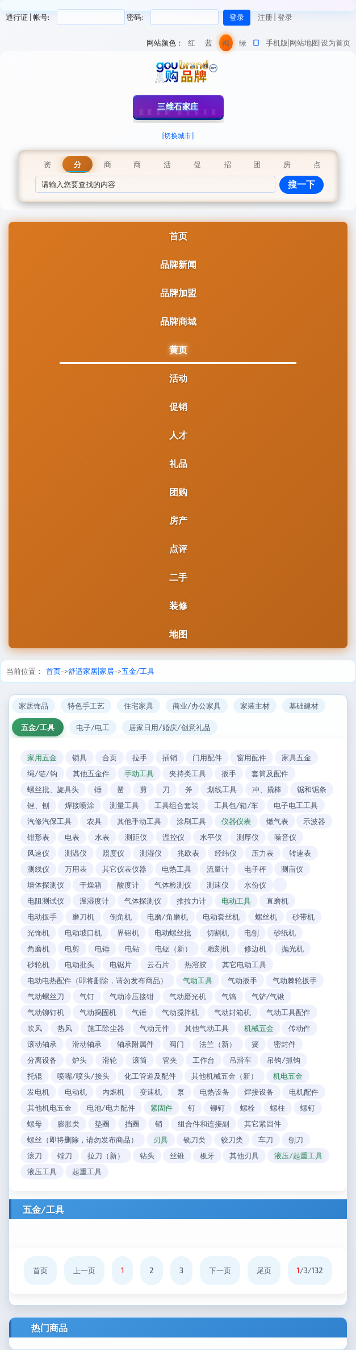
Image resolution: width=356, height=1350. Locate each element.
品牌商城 (178, 321)
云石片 (158, 964)
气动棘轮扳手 (295, 980)
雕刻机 (218, 948)
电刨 (251, 932)
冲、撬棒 (267, 789)
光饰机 (38, 932)
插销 (169, 757)
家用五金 (42, 757)
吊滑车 (240, 1060)
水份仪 (255, 884)
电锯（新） (173, 948)
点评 (178, 548)
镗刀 (64, 1155)
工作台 (203, 1060)
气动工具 (197, 980)
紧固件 (161, 1107)
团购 (178, 491)
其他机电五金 (49, 1107)
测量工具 (124, 805)
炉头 (79, 1060)
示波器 (314, 821)
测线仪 (38, 868)
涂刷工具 (191, 821)
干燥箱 (90, 884)
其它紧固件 (262, 1123)
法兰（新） (217, 1044)
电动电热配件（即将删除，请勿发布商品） (97, 980)
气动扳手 (242, 980)
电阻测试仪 (45, 900)
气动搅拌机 (180, 1012)
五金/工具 (138, 671)
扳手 (228, 773)
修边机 (255, 948)
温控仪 (173, 837)
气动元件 (154, 1028)
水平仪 (211, 837)
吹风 (34, 1028)
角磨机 (38, 948)
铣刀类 (194, 1139)
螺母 (34, 1123)
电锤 (102, 948)
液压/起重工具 (298, 1155)
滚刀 (34, 1155)
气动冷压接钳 (132, 996)
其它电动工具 (244, 964)
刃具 (160, 1139)
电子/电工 (93, 727)
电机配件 (304, 1091)
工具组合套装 (176, 805)
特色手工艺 (86, 705)
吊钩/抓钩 (283, 1060)
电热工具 (176, 868)
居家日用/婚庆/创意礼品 (170, 727)
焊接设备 (259, 1091)
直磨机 (277, 900)
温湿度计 (94, 900)
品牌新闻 (178, 264)
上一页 (84, 1270)
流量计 (218, 868)
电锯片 (121, 964)
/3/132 (310, 1270)
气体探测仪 (142, 900)
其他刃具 (244, 1155)
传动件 (299, 1028)
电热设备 (214, 1091)
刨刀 (295, 1139)
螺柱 (277, 1107)
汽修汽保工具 (49, 821)
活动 (178, 377)
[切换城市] (178, 135)
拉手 (139, 757)
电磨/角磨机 (167, 916)
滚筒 (139, 1060)
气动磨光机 (187, 996)
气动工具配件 (288, 1012)
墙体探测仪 (45, 884)
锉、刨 (38, 805)
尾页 (264, 1270)
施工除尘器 (105, 1028)
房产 (178, 520)
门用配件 (207, 757)
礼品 (178, 463)
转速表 (300, 853)
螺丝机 (266, 916)
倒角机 (121, 916)
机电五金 (288, 1075)
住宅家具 (138, 705)
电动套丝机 (221, 916)
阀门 (176, 1044)
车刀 (265, 1139)
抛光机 (293, 948)
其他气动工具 (207, 1028)
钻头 (147, 1155)
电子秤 (255, 868)
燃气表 (277, 821)
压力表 (263, 853)
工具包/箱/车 (236, 805)
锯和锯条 (311, 789)
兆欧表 (188, 853)
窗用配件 (251, 757)
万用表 (76, 868)
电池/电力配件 (111, 1107)
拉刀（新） (105, 1155)
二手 (178, 577)
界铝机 (128, 932)
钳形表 (38, 837)
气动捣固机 (97, 1012)
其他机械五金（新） (224, 1075)
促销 (178, 406)
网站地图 (304, 42)
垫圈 (102, 1123)
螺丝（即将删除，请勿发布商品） (82, 1139)
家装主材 (255, 705)
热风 (64, 1028)
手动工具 (139, 773)
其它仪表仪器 (124, 868)
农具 (94, 821)
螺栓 (247, 1107)
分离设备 (42, 1060)
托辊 (34, 1075)
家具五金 (296, 757)
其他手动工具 (139, 821)
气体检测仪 (172, 884)
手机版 (277, 42)
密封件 (285, 1044)
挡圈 (132, 1123)
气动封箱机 (232, 1012)
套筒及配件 (270, 773)
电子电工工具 (296, 805)
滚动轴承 (42, 1044)
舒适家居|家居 (91, 671)
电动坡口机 (83, 932)
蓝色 (208, 44)
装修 (178, 605)
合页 (109, 757)
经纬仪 (226, 853)
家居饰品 (33, 705)
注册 (265, 17)
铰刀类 (232, 1139)
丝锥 (177, 1155)
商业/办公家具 (197, 705)
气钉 (86, 996)
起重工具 (87, 1171)
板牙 (207, 1155)
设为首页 (335, 42)
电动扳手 (42, 916)
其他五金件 (91, 773)
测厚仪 (248, 837)
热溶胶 (196, 964)
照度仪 (113, 853)
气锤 (139, 1012)
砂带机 (303, 916)
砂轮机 (38, 964)
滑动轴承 (87, 1044)
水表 (102, 837)
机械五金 (259, 1028)
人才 (178, 434)
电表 (72, 837)
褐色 (225, 44)
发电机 (38, 1091)
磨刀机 (83, 916)
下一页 (220, 1270)
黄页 (178, 349)
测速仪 (218, 884)
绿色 (242, 44)
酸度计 (128, 884)
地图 (178, 633)
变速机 (151, 1091)
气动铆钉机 (45, 1012)
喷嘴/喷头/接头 (83, 1075)
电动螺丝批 (172, 932)
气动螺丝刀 (45, 996)
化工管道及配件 (150, 1075)
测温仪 (76, 853)
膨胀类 (68, 1123)
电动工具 (236, 900)
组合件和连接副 (203, 1123)
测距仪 (136, 837)
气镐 (228, 996)
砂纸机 (285, 932)
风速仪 (38, 853)
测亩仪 (292, 868)
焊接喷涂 (79, 805)
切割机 (218, 932)
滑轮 (109, 1060)
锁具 (79, 757)
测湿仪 (151, 853)
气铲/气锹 (268, 996)
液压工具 (42, 1171)
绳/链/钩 (42, 773)
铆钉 (217, 1107)
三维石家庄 (178, 106)
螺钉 (307, 1107)
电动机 (76, 1091)
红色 (191, 44)
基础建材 (304, 705)
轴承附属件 (135, 1044)
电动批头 (79, 964)
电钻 (132, 948)
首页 (178, 235)
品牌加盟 (178, 292)
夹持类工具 (187, 773)
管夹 (169, 1060)
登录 (285, 17)
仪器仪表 (236, 821)
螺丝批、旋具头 (53, 789)
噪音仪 (285, 837)
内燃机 (113, 1091)
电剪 (72, 948)
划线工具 (222, 789)
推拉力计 (191, 900)
